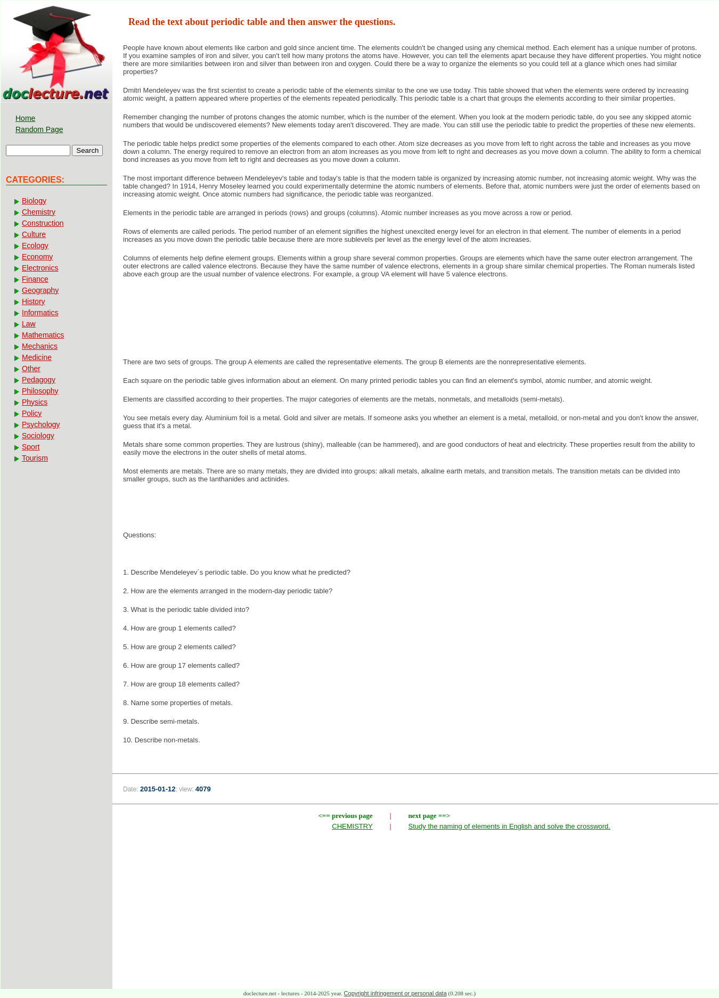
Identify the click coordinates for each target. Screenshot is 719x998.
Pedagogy (38, 379)
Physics (34, 402)
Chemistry (38, 212)
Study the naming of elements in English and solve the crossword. (509, 826)
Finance (35, 279)
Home (25, 118)
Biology (34, 201)
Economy (37, 256)
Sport (30, 447)
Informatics (40, 312)
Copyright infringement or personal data (395, 993)
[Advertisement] (415, 321)
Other (31, 368)
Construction (43, 223)
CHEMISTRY (352, 826)
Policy (32, 413)
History (33, 301)
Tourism (35, 458)
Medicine (37, 357)
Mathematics (43, 335)
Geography (40, 290)
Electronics (40, 268)
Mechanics (40, 346)
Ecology (35, 245)
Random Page (39, 129)
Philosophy (40, 391)
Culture (34, 234)
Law (29, 324)
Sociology (38, 435)
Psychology (41, 424)
